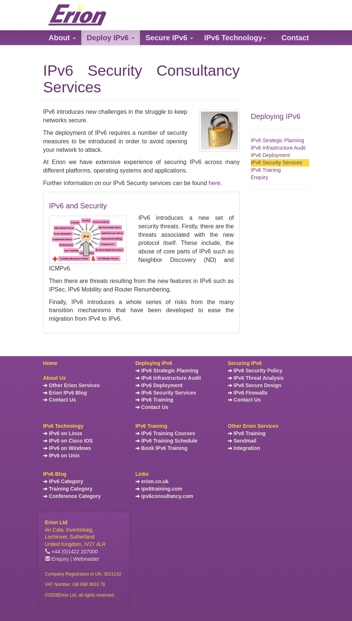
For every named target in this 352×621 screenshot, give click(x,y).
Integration (244, 448)
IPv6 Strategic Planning (277, 140)
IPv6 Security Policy (255, 370)
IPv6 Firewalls (248, 393)
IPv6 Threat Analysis (256, 378)
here (215, 183)
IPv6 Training (266, 170)
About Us (54, 378)
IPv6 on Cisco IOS (68, 441)
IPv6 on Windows (67, 448)
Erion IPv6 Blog (65, 393)
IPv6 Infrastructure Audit (278, 148)
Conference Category (72, 496)
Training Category (68, 489)
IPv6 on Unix (61, 455)
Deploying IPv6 (276, 116)
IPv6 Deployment (270, 155)
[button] (62, 37)
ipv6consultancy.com (164, 496)
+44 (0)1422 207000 (71, 552)
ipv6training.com (159, 489)
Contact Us (59, 400)
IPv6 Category (63, 481)
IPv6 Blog (54, 474)
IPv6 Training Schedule (167, 441)
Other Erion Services (71, 385)
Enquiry (259, 177)
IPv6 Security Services (276, 163)
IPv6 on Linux (62, 433)
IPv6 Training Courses (165, 433)
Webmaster (86, 559)
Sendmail (242, 441)
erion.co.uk (152, 481)
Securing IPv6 (245, 363)
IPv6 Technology (63, 426)
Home (50, 363)
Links (142, 474)
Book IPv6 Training (162, 448)
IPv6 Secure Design (254, 385)
